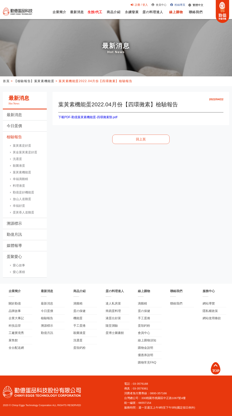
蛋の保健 (79, 311)
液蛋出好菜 (113, 318)
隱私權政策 (210, 311)
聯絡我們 (195, 14)
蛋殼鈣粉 (79, 347)
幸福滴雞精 (20, 179)
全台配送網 (16, 347)
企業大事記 (16, 318)
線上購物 (176, 14)
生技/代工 (94, 14)
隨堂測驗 (112, 325)
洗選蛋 (17, 159)
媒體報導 (14, 245)
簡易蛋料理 (113, 311)
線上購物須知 (147, 340)
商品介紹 (113, 14)
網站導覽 (209, 303)
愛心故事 (19, 265)
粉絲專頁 (177, 4)
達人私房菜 (113, 303)
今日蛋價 (14, 126)
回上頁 (141, 139)
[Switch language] (195, 5)
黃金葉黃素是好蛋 (25, 152)
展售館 (13, 340)
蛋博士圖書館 (115, 332)
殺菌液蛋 (19, 165)
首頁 (6, 81)
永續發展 (132, 14)
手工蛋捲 (79, 325)
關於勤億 (15, 303)
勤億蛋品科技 (17, 11)
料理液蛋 (19, 185)
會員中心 (158, 4)
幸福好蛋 (19, 205)
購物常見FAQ (147, 362)
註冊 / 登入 (139, 4)
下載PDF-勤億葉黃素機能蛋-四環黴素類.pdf (87, 117)
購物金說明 (145, 347)
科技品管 (15, 325)
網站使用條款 (212, 318)
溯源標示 (14, 223)
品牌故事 (15, 311)
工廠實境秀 (16, 332)
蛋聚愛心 (14, 256)
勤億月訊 (14, 234)
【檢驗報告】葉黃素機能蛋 (34, 81)
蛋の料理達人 (152, 14)
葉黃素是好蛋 (22, 145)
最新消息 (77, 14)
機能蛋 (77, 318)
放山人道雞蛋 (22, 199)
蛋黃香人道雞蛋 (23, 212)
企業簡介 (59, 14)
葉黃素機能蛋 (22, 172)
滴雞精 (77, 303)
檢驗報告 (14, 137)
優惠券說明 (145, 355)
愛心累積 (19, 272)
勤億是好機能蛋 (23, 192)
